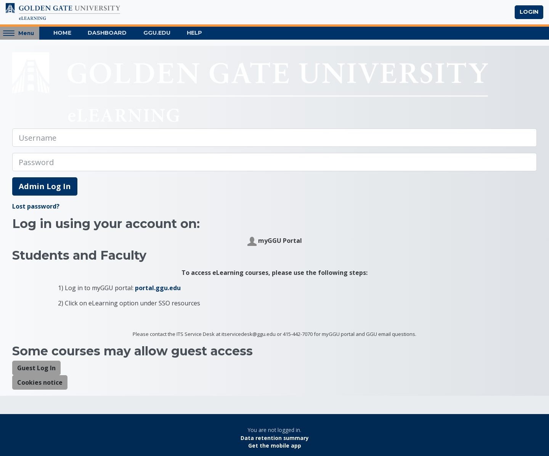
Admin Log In (45, 186)
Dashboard (107, 32)
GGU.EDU (156, 32)
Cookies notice (40, 382)
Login (529, 11)
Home (62, 32)
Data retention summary (275, 438)
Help (194, 32)
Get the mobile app (274, 445)
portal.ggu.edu (158, 288)
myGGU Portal (274, 241)
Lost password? (35, 206)
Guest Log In (36, 368)
